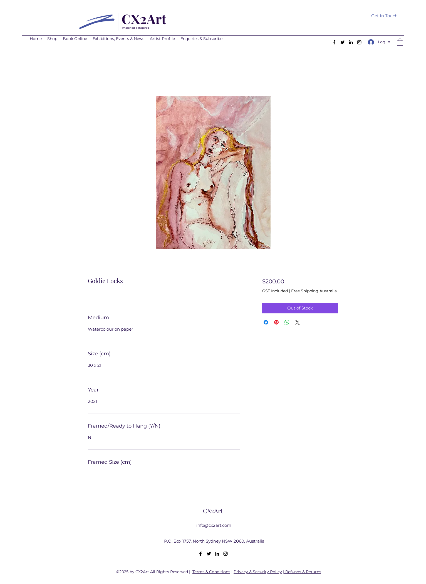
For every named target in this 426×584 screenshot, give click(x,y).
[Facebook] (334, 42)
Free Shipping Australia (314, 290)
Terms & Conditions (211, 571)
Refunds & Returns (303, 571)
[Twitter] (342, 42)
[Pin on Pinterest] (276, 322)
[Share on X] (297, 322)
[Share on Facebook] (265, 322)
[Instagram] (359, 42)
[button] (400, 42)
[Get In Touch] (384, 16)
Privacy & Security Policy (258, 571)
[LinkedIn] (351, 42)
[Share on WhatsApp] (287, 322)
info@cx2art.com (213, 525)
